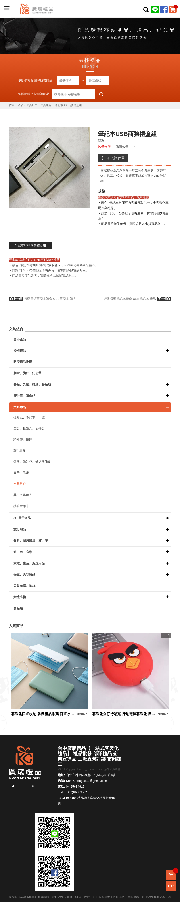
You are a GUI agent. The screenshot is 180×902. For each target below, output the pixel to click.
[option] (49, 167)
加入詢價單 (116, 158)
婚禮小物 (19, 597)
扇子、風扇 (21, 472)
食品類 (18, 608)
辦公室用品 (21, 506)
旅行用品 (19, 529)
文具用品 (32, 105)
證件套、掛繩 (22, 439)
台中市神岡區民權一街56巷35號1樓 (90, 775)
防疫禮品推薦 (22, 361)
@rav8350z (79, 792)
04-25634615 (75, 786)
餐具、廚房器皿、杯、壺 (30, 540)
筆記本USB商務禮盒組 (30, 245)
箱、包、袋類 (22, 552)
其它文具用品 (22, 495)
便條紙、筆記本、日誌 (29, 417)
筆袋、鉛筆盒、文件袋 (29, 428)
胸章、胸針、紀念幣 (27, 373)
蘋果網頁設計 (112, 769)
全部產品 (19, 339)
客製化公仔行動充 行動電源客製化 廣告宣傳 (123, 714)
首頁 (11, 105)
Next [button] (85, 167)
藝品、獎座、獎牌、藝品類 (32, 384)
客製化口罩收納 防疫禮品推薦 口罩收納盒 (42, 714)
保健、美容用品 (24, 574)
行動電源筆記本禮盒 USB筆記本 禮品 (42, 299)
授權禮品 (19, 350)
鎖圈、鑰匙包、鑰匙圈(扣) (31, 461)
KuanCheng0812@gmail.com (86, 781)
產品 (20, 105)
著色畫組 (19, 450)
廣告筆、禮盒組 (24, 396)
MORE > (82, 713)
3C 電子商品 (22, 518)
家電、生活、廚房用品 (29, 563)
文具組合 (46, 105)
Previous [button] (14, 167)
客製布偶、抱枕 (24, 585)
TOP (170, 886)
